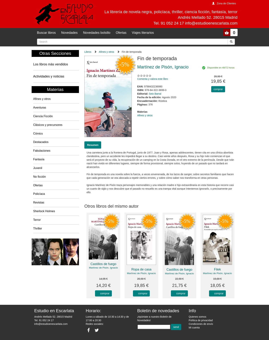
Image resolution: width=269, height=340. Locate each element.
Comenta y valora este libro (152, 78)
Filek (217, 269)
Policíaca (39, 193)
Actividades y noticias (48, 76)
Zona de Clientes (226, 3)
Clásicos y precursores (48, 124)
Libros (87, 51)
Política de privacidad (201, 320)
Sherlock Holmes (44, 211)
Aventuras (39, 107)
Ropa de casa (141, 269)
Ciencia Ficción (43, 116)
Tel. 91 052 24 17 (44, 320)
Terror (37, 219)
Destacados (41, 142)
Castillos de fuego (103, 264)
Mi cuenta (194, 327)
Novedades (69, 32)
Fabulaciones (41, 150)
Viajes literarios (143, 32)
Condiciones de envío (201, 323)
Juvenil (37, 168)
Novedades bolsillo (96, 32)
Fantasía (38, 159)
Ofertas (121, 32)
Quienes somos (197, 316)
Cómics (38, 133)
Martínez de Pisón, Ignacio (103, 267)
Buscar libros (46, 32)
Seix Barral (155, 93)
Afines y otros (42, 98)
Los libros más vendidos (50, 64)
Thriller (37, 228)
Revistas (38, 202)
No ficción (39, 176)
